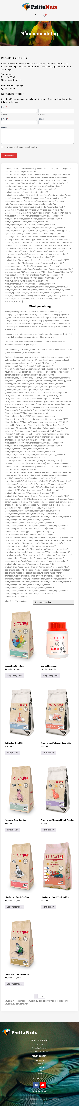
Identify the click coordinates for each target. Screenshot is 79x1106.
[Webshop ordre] (53, 602)
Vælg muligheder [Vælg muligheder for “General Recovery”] (50, 675)
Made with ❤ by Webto (39, 1103)
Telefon (41, 119)
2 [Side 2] (39, 996)
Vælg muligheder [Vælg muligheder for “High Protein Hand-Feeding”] (14, 984)
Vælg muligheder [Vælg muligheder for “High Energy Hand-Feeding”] (14, 907)
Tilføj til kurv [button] (12, 753)
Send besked (9, 155)
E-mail (4, 119)
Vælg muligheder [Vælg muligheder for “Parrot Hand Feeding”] (14, 675)
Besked (4, 128)
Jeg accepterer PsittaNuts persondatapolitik (19, 147)
